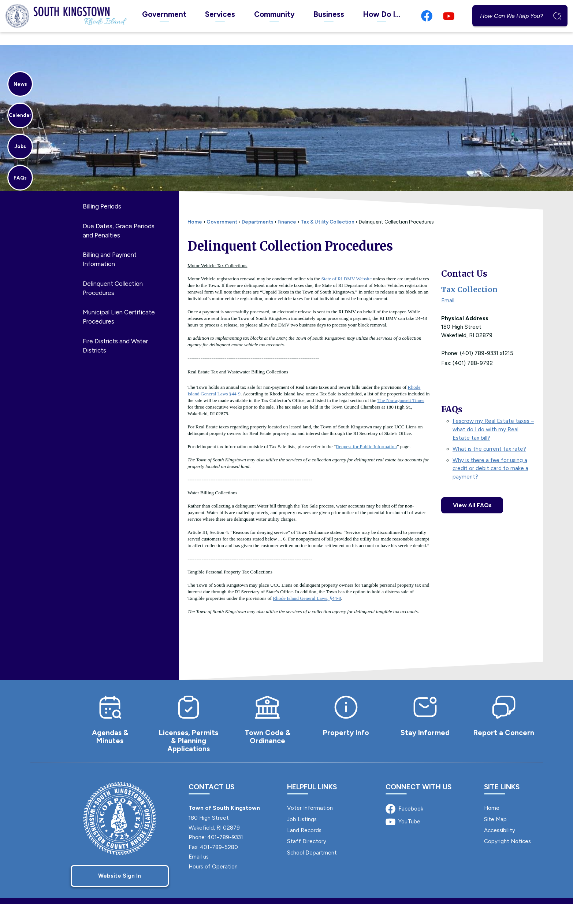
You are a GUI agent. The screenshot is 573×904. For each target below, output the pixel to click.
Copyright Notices (507, 829)
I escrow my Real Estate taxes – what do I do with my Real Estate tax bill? (493, 417)
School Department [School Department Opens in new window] (312, 840)
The (400, 388)
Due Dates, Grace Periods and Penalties (119, 218)
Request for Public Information (366, 434)
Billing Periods (102, 194)
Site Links (502, 774)
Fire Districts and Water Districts (115, 333)
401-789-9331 (225, 825)
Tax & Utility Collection (327, 209)
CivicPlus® (346, 894)
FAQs (451, 397)
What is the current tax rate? (489, 436)
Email (447, 288)
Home (194, 209)
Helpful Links (312, 774)
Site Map (495, 807)
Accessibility (499, 818)
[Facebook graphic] (427, 16)
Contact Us (464, 261)
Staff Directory (306, 829)
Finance (287, 209)
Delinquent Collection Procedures (113, 275)
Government (221, 209)
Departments (258, 209)
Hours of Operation (213, 854)
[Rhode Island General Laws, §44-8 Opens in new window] (307, 585)
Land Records (304, 818)
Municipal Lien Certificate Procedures (119, 304)
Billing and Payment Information (110, 247)
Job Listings (302, 807)
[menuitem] (164, 15)
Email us (199, 844)
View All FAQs (472, 493)
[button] (557, 15)
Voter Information (310, 795)
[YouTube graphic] (449, 16)
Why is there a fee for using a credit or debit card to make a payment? (490, 456)
